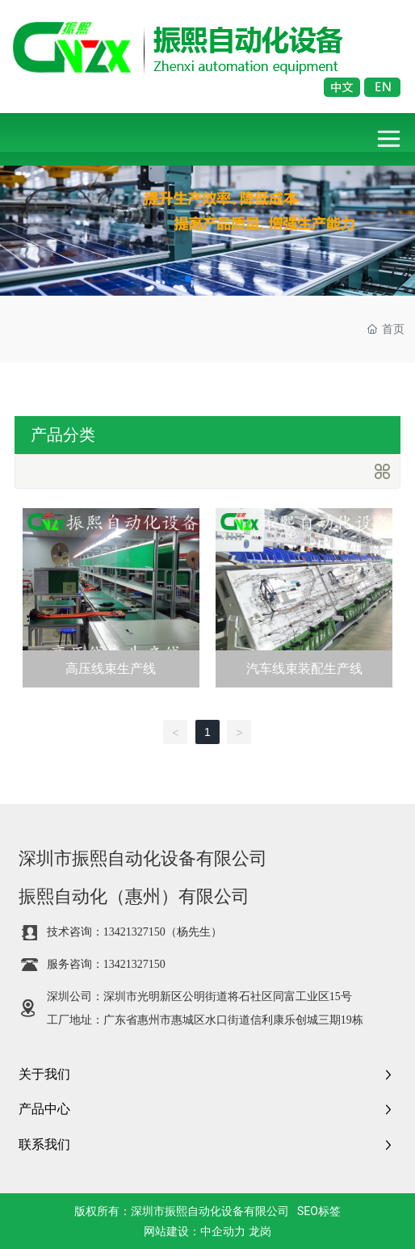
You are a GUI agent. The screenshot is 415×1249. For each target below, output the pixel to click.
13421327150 (134, 932)
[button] (188, 278)
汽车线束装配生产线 (304, 668)
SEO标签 (319, 1211)
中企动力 (222, 1231)
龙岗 (260, 1231)
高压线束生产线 (110, 668)
